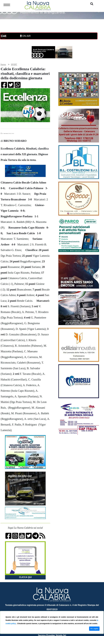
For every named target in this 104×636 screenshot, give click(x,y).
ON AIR (25, 36)
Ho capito (94, 628)
